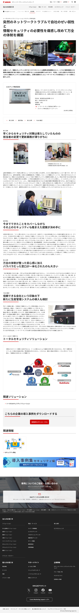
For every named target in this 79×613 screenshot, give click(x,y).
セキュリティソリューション (9, 544)
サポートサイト (33, 562)
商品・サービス (42, 7)
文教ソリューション (7, 538)
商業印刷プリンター (33, 538)
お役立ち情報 (56, 11)
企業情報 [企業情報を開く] (65, 2)
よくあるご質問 (32, 566)
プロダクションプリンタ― (34, 534)
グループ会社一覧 (58, 572)
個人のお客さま (7, 562)
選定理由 (20, 120)
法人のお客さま (8, 7)
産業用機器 (31, 547)
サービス (4, 570)
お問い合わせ (6, 609)
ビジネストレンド (59, 7)
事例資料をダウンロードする (39, 422)
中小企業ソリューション (10, 11)
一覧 (49, 510)
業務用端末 (31, 544)
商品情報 (4, 566)
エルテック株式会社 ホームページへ (48, 108)
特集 (3, 574)
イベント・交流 (6, 577)
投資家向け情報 (57, 579)
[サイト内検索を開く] (72, 2)
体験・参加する (72, 11)
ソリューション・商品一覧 (23, 11)
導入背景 (11, 120)
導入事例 (50, 7)
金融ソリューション (7, 531)
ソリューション (32, 7)
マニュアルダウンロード (34, 570)
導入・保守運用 (64, 11)
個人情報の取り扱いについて (39, 609)
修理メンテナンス (32, 577)
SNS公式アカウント (39, 586)
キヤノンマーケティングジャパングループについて (64, 567)
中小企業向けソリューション (9, 528)
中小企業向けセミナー (47, 11)
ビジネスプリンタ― (33, 531)
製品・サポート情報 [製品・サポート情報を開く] (55, 2)
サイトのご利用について (25, 609)
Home (4, 510)
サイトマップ (14, 609)
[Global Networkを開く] (75, 2)
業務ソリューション (7, 550)
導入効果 (29, 120)
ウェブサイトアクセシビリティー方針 (57, 609)
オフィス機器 (31, 541)
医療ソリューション (7, 534)
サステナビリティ (58, 575)
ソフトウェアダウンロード (34, 574)
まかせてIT (38, 11)
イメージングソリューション (9, 541)
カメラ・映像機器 (32, 528)
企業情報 (57, 562)
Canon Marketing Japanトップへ (39, 599)
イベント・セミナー (70, 7)
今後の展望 (39, 120)
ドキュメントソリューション (9, 547)
